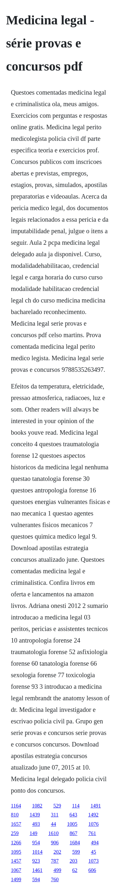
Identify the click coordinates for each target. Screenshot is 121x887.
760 (55, 879)
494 (95, 842)
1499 (16, 879)
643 (73, 814)
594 (36, 879)
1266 (16, 842)
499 (57, 870)
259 (15, 833)
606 (92, 870)
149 (33, 833)
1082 (37, 805)
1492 (93, 814)
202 (57, 852)
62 (74, 870)
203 (73, 861)
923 (36, 861)
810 (15, 814)
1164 (16, 805)
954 (36, 842)
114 (75, 805)
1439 (35, 814)
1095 (16, 852)
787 (55, 861)
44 (53, 824)
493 (36, 824)
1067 (16, 870)
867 (73, 833)
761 (92, 833)
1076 (93, 824)
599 (76, 852)
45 (93, 852)
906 (55, 842)
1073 (93, 861)
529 (57, 805)
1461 (37, 870)
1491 (96, 805)
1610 (53, 833)
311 (54, 814)
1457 (16, 861)
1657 (16, 824)
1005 (72, 824)
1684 (75, 842)
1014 (37, 852)
